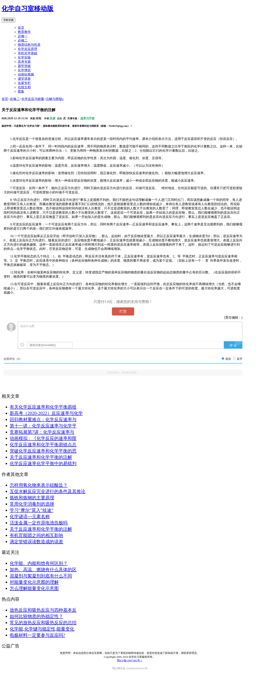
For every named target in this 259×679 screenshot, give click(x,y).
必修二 (15, 99)
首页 (21, 27)
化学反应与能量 (32, 99)
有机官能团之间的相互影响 (36, 535)
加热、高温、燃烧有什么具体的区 (43, 569)
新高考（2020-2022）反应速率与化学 (46, 413)
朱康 (52, 118)
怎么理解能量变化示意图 (34, 588)
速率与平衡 (87, 118)
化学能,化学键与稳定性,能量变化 (42, 628)
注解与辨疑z (55, 99)
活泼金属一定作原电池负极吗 (39, 522)
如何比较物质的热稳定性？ (36, 616)
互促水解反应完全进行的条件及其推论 (47, 491)
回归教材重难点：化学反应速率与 (43, 419)
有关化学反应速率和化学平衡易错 (43, 406)
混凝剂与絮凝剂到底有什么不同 (41, 575)
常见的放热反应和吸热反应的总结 (43, 622)
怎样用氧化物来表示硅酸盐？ (39, 485)
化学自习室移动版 (27, 8)
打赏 (123, 311)
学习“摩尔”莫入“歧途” (31, 510)
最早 (239, 358)
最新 (228, 358)
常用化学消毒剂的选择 (32, 503)
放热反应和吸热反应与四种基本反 (43, 610)
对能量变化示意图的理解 (34, 582)
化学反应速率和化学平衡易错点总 (43, 444)
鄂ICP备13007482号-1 (129, 660)
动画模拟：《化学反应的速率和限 (43, 438)
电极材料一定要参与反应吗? (37, 635)
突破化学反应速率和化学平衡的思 (43, 450)
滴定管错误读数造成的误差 (36, 541)
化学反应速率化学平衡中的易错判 (43, 463)
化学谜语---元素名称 (30, 516)
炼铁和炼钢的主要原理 (32, 497)
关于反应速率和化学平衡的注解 (41, 457)
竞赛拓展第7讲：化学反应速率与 (42, 432)
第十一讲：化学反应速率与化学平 (43, 425)
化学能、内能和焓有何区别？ (39, 563)
